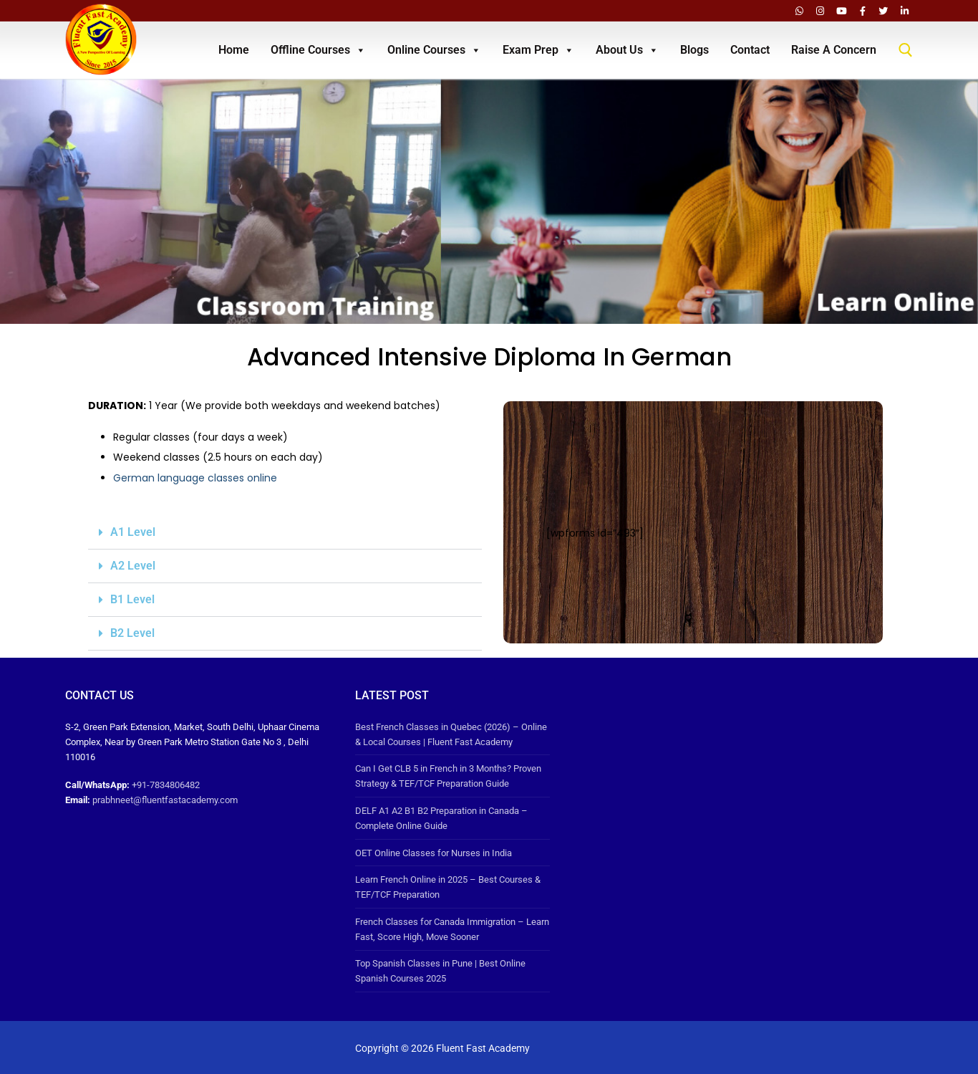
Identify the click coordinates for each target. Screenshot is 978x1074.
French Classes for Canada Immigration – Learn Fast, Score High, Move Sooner (452, 929)
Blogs (694, 50)
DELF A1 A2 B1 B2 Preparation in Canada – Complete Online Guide (441, 818)
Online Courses (434, 50)
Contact (750, 50)
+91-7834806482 (166, 785)
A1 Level (132, 532)
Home (233, 50)
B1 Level (132, 599)
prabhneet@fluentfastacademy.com (165, 800)
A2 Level (132, 565)
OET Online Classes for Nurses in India (433, 853)
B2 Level (132, 633)
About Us (627, 50)
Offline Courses (318, 50)
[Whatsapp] (799, 10)
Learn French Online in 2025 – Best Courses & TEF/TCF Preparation (448, 887)
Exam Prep (538, 50)
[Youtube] (841, 10)
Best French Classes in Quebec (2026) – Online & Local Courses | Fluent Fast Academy (451, 734)
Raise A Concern (833, 50)
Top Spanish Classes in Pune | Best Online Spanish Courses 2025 (440, 971)
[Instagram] (820, 10)
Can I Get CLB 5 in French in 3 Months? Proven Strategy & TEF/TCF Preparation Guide (448, 776)
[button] (285, 533)
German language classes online (195, 478)
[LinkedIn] (904, 10)
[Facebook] (862, 10)
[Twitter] (883, 10)
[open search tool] (906, 50)
